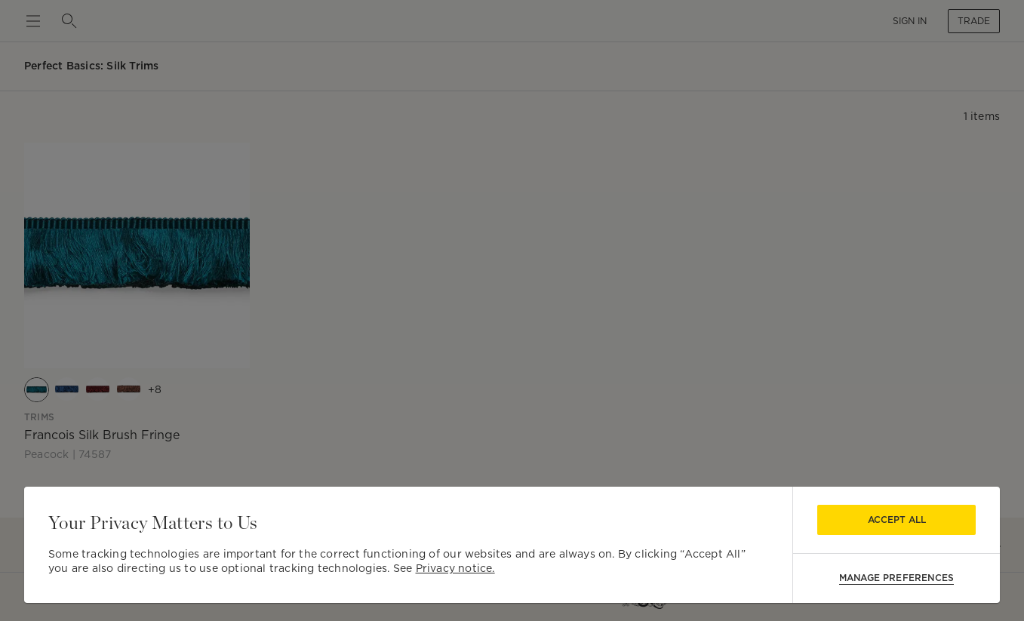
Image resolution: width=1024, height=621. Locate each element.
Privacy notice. (455, 568)
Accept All (897, 519)
